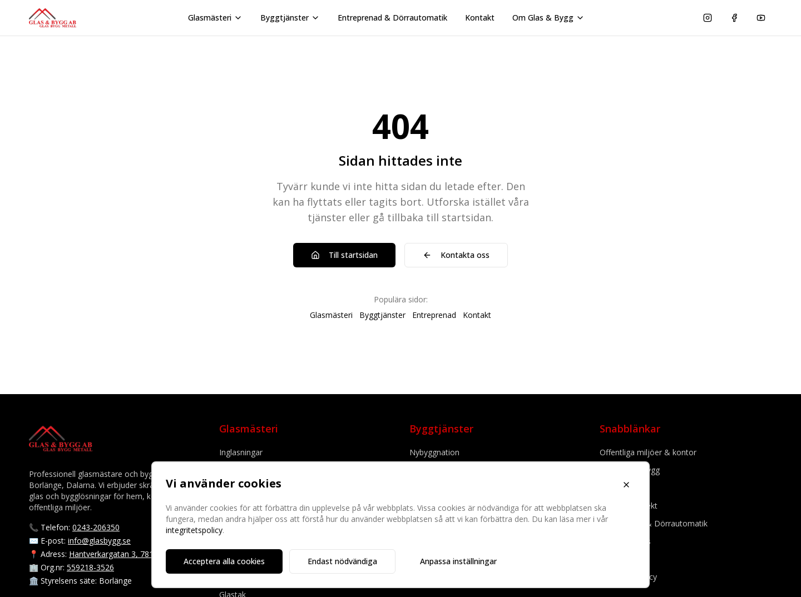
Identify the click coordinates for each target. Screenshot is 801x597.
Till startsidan (344, 255)
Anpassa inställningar (458, 561)
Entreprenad (434, 315)
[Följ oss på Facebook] (734, 18)
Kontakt (480, 17)
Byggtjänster (290, 17)
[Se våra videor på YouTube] (761, 18)
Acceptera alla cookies (224, 561)
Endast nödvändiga (342, 561)
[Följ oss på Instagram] (707, 18)
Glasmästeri (215, 17)
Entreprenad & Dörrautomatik (392, 17)
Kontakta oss (456, 255)
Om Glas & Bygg (548, 17)
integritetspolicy (194, 530)
